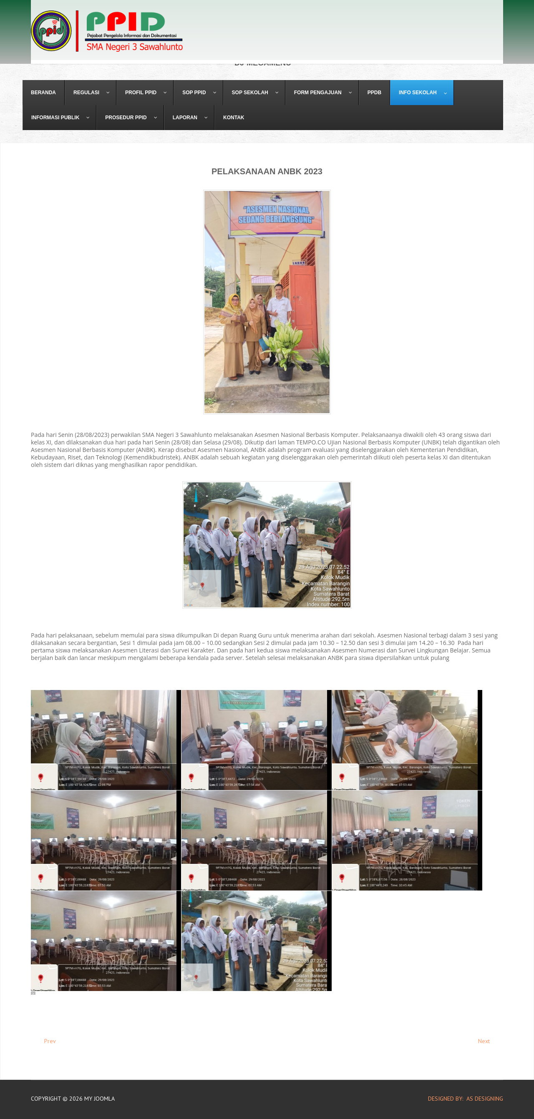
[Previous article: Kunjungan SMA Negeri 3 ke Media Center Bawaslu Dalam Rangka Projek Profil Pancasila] (46, 1041)
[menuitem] (44, 92)
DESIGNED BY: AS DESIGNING (462, 1098)
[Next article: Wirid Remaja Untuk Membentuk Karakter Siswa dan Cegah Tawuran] (487, 1041)
